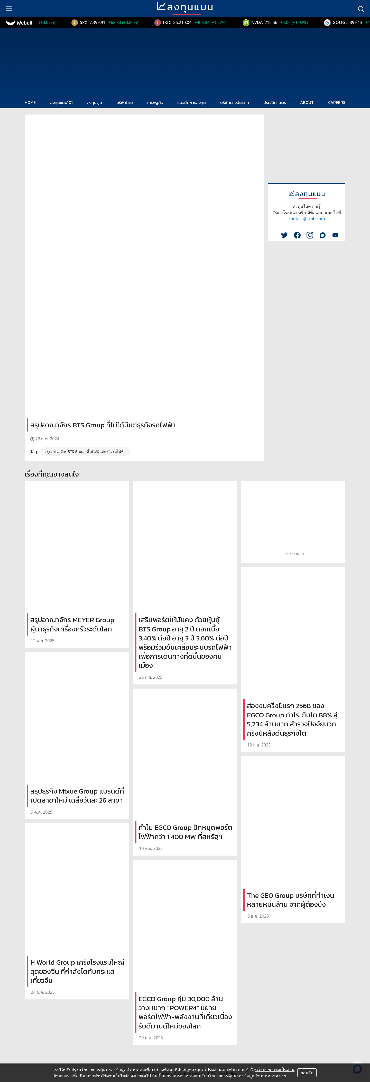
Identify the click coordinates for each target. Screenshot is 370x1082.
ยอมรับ (307, 1073)
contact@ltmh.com (307, 219)
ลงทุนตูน (94, 102)
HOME (30, 102)
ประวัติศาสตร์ (274, 102)
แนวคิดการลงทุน (191, 102)
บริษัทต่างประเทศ (234, 102)
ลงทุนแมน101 (61, 102)
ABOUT (307, 102)
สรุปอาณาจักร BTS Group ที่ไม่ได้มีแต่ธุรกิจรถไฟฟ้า (85, 451)
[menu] (9, 8)
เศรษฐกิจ (155, 102)
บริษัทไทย (124, 102)
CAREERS (336, 102)
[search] (361, 8)
